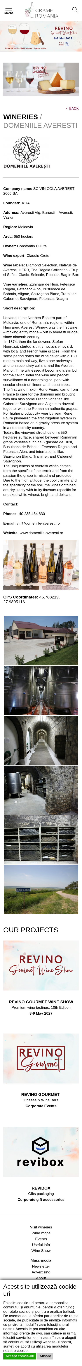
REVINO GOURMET (41, 1094)
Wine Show (41, 1250)
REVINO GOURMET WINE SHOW (41, 1002)
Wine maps (41, 1233)
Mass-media (41, 1260)
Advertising (41, 1272)
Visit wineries (41, 1227)
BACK (72, 108)
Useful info (41, 1245)
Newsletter (41, 1266)
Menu (8, 12)
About (41, 1278)
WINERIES (20, 117)
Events (41, 1239)
